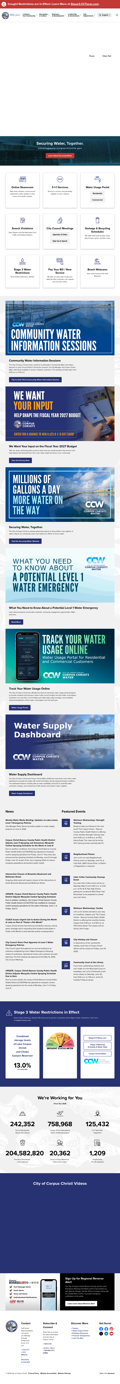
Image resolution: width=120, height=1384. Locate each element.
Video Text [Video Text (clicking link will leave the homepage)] (106, 56)
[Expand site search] (117, 15)
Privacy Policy (33, 1373)
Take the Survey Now (20, 460)
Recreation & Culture (43, 15)
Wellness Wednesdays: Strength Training (88, 821)
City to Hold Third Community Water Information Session (35, 379)
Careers (75, 1328)
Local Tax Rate (77, 1338)
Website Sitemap (64, 1373)
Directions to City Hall (25, 1360)
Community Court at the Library (88, 962)
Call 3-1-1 (25, 1350)
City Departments (88, 15)
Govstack (111, 1373)
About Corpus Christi (80, 1330)
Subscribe (48, 1344)
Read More (16, 622)
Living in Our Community (29, 15)
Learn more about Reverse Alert (81, 1303)
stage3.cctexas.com (23, 1020)
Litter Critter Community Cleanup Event (89, 878)
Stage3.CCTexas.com (85, 4)
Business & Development (58, 15)
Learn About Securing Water (60, 155)
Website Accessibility (48, 1373)
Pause (92, 56)
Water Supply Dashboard (22, 793)
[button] (104, 15)
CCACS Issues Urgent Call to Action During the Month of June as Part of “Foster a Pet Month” (31, 921)
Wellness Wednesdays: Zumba (88, 908)
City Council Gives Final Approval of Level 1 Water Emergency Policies (29, 944)
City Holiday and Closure (85, 939)
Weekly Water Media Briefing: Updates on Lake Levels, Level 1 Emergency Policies (32, 821)
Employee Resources (80, 1333)
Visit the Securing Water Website (25, 541)
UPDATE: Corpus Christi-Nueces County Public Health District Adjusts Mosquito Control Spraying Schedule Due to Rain (31, 973)
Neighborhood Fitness (84, 854)
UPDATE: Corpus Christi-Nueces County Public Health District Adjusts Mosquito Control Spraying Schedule (31, 895)
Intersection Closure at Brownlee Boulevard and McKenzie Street (28, 875)
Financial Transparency (81, 1335)
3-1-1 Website (24, 1353)
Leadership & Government (73, 15)
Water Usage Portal (19, 707)
